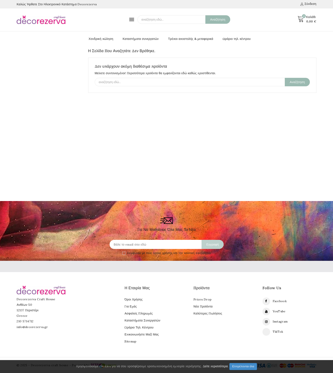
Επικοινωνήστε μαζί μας (141, 334)
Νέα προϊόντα (203, 306)
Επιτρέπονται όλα (243, 366)
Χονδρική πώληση (101, 39)
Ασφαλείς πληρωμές (138, 313)
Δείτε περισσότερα (215, 366)
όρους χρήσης (163, 253)
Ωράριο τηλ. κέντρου (237, 39)
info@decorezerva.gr (32, 327)
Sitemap (130, 341)
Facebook (280, 301)
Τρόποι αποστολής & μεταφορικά (190, 39)
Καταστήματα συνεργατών (141, 39)
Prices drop (202, 299)
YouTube (279, 311)
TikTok (278, 332)
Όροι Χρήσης (133, 299)
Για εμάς (130, 306)
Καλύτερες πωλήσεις (207, 313)
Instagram (280, 321)
